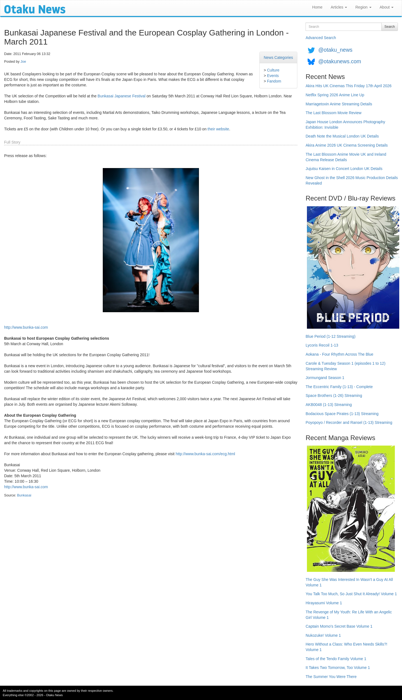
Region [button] (363, 7)
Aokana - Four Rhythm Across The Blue (339, 354)
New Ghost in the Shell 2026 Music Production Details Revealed (352, 180)
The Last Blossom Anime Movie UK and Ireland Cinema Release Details (346, 157)
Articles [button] (339, 7)
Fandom (274, 81)
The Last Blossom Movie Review (333, 113)
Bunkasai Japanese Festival (121, 96)
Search (389, 27)
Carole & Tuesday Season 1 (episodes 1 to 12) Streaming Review (345, 366)
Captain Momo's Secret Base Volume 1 (339, 626)
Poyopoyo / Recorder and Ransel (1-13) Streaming (349, 422)
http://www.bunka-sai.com (26, 327)
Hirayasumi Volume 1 (324, 603)
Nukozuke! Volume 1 (323, 635)
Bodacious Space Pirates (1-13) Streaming (342, 413)
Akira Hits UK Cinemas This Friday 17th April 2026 (349, 86)
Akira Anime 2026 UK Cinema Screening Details (347, 145)
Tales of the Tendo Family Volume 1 (336, 659)
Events (273, 75)
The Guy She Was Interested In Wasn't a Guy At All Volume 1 (349, 582)
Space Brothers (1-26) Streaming (334, 395)
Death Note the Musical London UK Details (342, 136)
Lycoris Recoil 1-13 (322, 345)
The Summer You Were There (331, 676)
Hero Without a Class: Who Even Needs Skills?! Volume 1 (346, 647)
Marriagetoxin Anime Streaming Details (339, 104)
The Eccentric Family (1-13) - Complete (339, 387)
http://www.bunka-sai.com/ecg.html (205, 454)
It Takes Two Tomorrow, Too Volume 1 (338, 667)
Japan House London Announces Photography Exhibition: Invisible (345, 125)
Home (317, 7)
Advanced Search (321, 37)
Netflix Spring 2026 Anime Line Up (335, 95)
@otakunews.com (339, 61)
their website (218, 129)
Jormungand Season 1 (325, 377)
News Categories (278, 57)
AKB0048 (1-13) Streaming (329, 404)
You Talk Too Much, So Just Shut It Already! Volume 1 (351, 594)
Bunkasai (24, 495)
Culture (273, 70)
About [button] (386, 7)
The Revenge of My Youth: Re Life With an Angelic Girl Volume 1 (349, 615)
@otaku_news (335, 50)
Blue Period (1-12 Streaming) (330, 336)
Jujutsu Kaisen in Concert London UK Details (344, 168)
